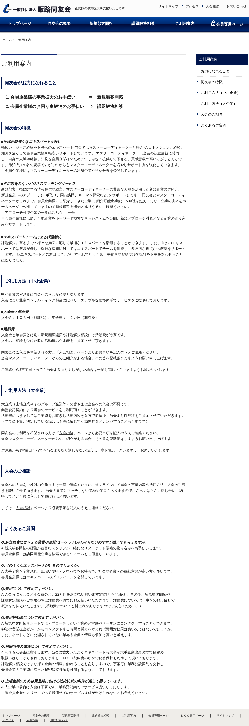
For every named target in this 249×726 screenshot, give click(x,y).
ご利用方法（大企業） (219, 88)
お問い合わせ (59, 704)
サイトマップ (225, 700)
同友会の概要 (59, 8)
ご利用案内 (185, 8)
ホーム (7, 24)
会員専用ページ (226, 8)
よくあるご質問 (213, 110)
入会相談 (66, 337)
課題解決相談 (143, 8)
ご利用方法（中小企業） (221, 77)
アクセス (8, 704)
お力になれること (215, 55)
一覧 (71, 197)
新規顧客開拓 (101, 8)
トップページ (19, 8)
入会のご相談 (212, 99)
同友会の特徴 (212, 66)
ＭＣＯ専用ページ (192, 700)
